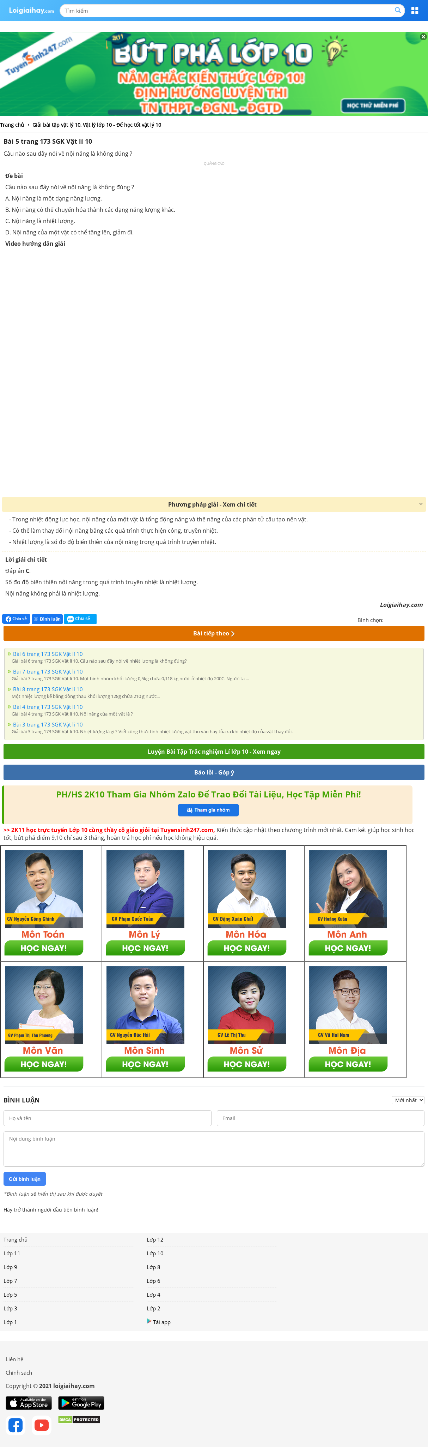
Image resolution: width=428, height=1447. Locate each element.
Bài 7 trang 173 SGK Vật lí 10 (48, 671)
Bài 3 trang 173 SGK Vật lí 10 (48, 724)
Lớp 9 (10, 1266)
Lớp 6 (153, 1280)
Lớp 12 (155, 1239)
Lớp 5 (10, 1294)
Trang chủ (15, 1239)
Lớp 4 (153, 1294)
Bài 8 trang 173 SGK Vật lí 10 (48, 689)
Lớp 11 (12, 1253)
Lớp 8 (153, 1266)
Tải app (159, 1322)
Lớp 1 (10, 1322)
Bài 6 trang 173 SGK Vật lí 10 (48, 653)
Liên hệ (14, 1359)
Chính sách (19, 1372)
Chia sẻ (16, 619)
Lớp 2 (153, 1308)
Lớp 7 (10, 1280)
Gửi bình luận (25, 1179)
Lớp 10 (155, 1253)
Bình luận (47, 619)
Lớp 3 (10, 1308)
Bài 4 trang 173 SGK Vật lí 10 (48, 706)
